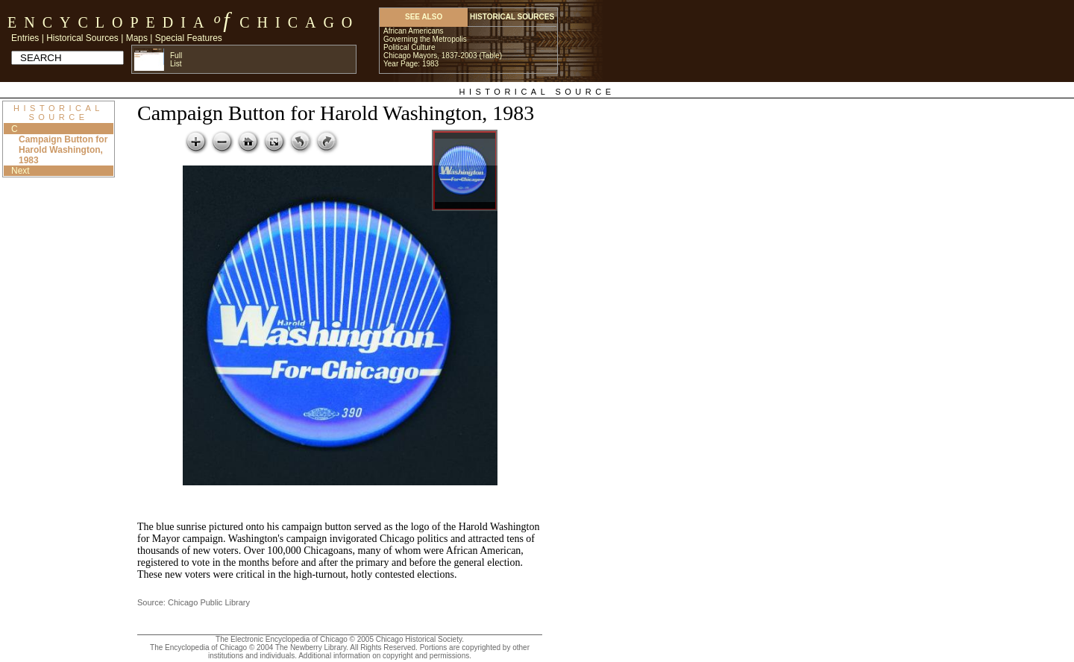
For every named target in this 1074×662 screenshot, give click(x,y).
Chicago (299, 22)
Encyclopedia (109, 22)
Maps (137, 38)
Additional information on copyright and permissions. (384, 656)
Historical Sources (82, 38)
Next (20, 171)
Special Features (188, 38)
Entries (25, 38)
